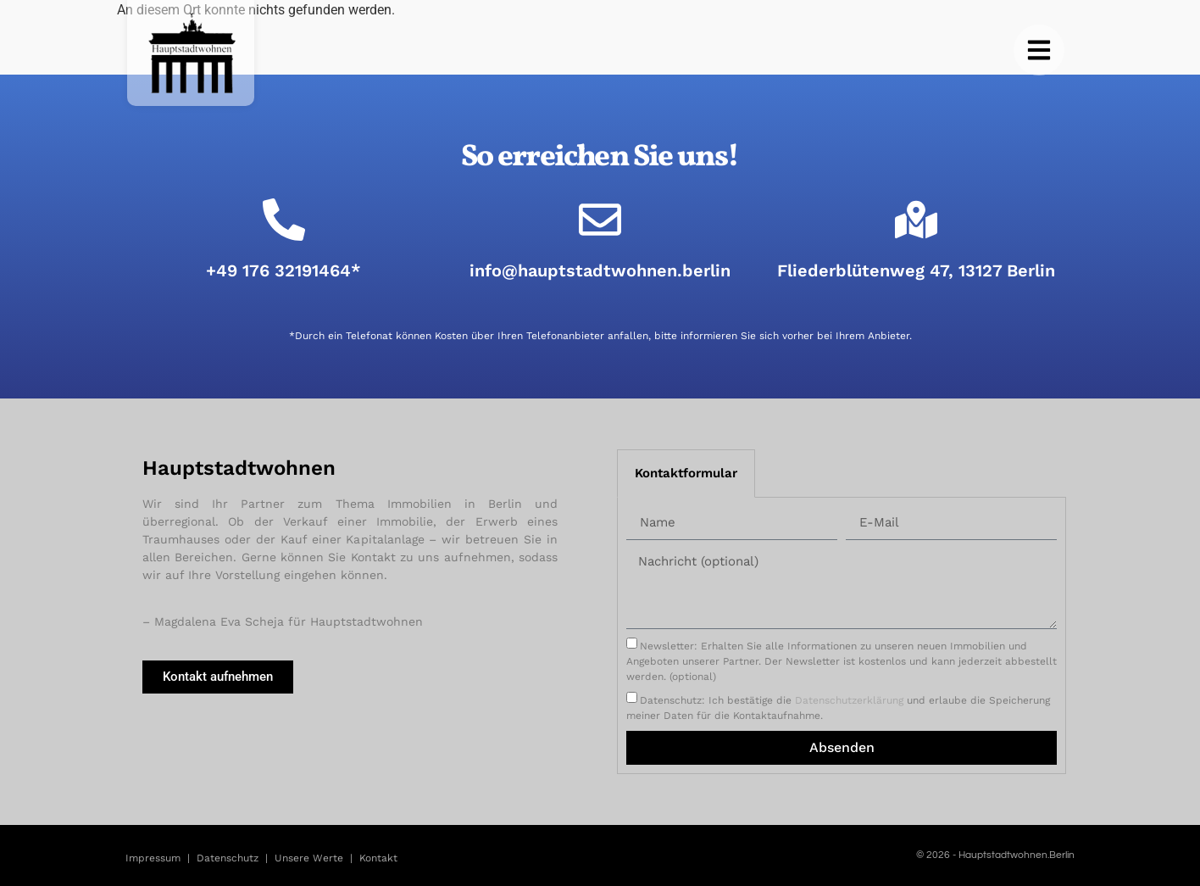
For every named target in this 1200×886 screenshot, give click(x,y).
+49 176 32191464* (283, 270)
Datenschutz (227, 858)
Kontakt (378, 858)
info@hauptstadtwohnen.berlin (600, 270)
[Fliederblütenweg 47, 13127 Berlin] (916, 219)
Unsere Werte (309, 858)
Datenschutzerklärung (849, 700)
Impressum (153, 858)
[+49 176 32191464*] (284, 219)
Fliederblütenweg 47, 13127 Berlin (916, 270)
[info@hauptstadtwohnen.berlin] (600, 219)
